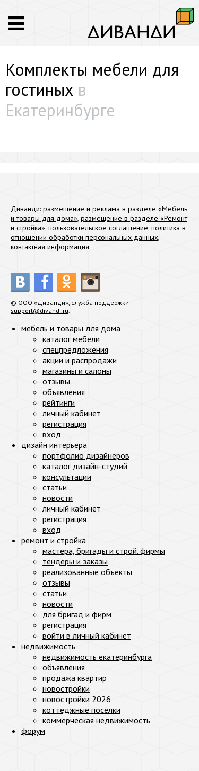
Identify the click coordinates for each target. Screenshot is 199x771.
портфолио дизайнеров (85, 455)
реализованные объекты (87, 572)
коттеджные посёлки (81, 709)
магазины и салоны (76, 370)
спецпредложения (75, 349)
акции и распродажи (79, 360)
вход (51, 434)
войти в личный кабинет (86, 635)
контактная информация (50, 247)
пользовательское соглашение (98, 227)
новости (57, 497)
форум (33, 730)
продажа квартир (74, 678)
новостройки (66, 688)
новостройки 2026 (76, 699)
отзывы (56, 381)
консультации (66, 476)
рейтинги (58, 402)
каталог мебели (71, 339)
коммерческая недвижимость (96, 720)
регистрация (64, 423)
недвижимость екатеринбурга (97, 656)
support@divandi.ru (39, 311)
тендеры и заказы (75, 561)
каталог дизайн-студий (84, 466)
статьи (54, 487)
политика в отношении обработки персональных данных (98, 232)
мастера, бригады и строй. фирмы (103, 550)
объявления (63, 392)
